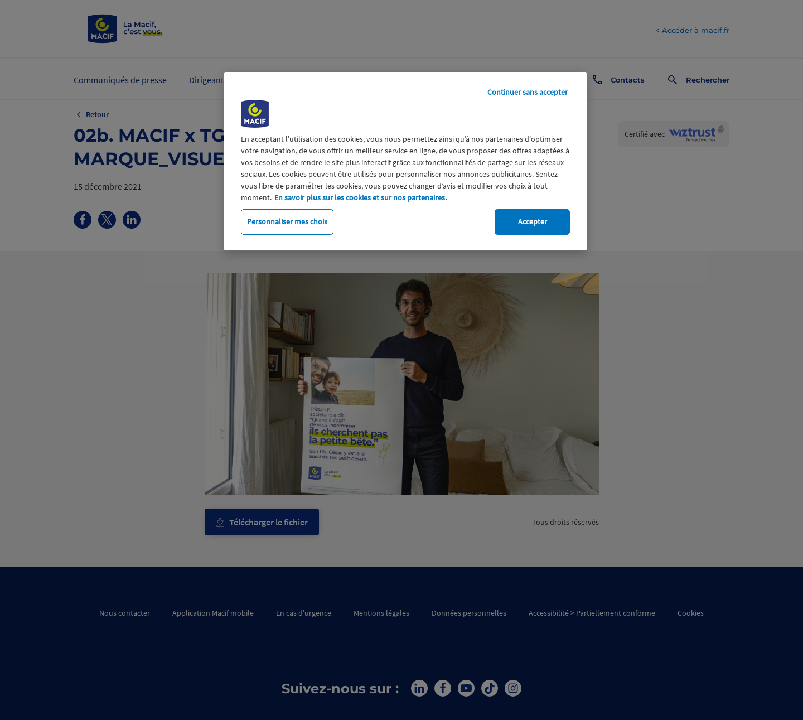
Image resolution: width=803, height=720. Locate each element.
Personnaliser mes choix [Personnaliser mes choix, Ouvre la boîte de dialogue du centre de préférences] (287, 221)
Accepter (532, 221)
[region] (405, 161)
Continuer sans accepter (527, 92)
